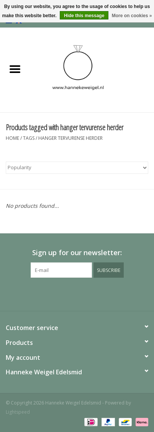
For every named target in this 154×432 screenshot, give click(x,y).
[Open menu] (15, 68)
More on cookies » (132, 15)
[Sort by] (77, 168)
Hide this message (84, 15)
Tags (28, 138)
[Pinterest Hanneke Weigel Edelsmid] (77, 293)
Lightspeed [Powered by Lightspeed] (18, 412)
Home (12, 138)
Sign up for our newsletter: (77, 253)
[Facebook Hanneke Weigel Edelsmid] (63, 293)
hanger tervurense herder (70, 138)
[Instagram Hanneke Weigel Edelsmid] (91, 293)
